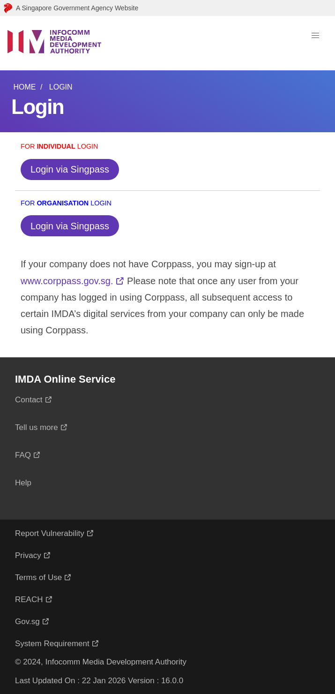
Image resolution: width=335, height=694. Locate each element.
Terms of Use (38, 577)
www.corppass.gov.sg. (67, 281)
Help (23, 482)
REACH (29, 599)
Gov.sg (27, 621)
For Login (59, 146)
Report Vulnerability (49, 533)
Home (24, 87)
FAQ (23, 455)
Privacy (28, 555)
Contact (29, 399)
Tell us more (36, 427)
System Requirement (52, 643)
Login (61, 87)
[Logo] (54, 43)
